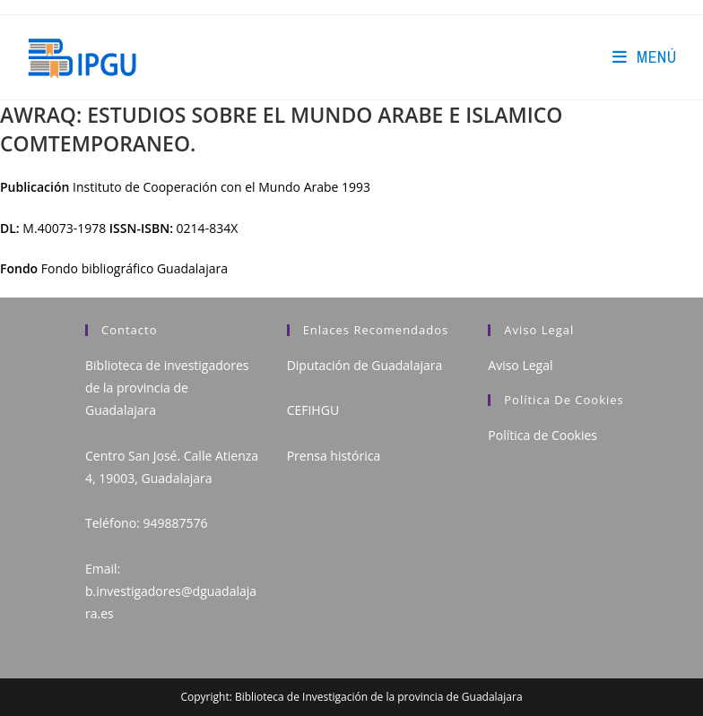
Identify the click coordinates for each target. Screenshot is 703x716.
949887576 (175, 522)
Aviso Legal (520, 365)
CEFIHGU (313, 409)
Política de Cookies (542, 435)
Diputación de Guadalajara (365, 365)
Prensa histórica (334, 455)
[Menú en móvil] (644, 57)
